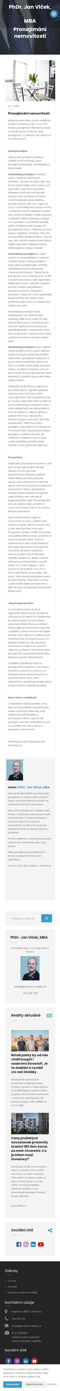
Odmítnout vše (34, 1384)
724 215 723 (18, 1318)
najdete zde (33, 1376)
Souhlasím (12, 1384)
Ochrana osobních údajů (22, 1292)
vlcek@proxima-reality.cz (26, 1326)
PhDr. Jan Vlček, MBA (33, 787)
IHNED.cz (22, 1205)
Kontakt (12, 1286)
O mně (12, 1281)
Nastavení (52, 1384)
